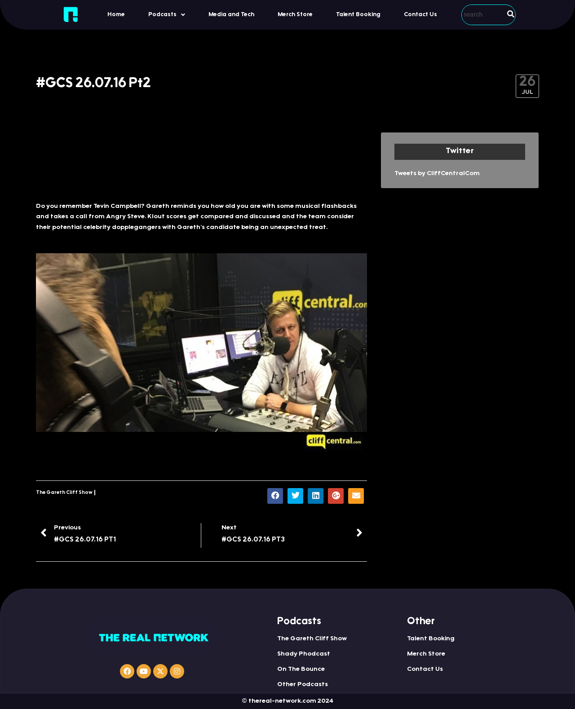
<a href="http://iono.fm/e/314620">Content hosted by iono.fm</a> (201, 162)
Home (116, 15)
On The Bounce (301, 669)
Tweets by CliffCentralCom (437, 174)
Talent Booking (358, 15)
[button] (167, 14)
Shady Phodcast (303, 654)
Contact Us (420, 15)
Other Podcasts (302, 685)
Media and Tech (231, 15)
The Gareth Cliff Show (64, 492)
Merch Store (295, 15)
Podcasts (166, 15)
